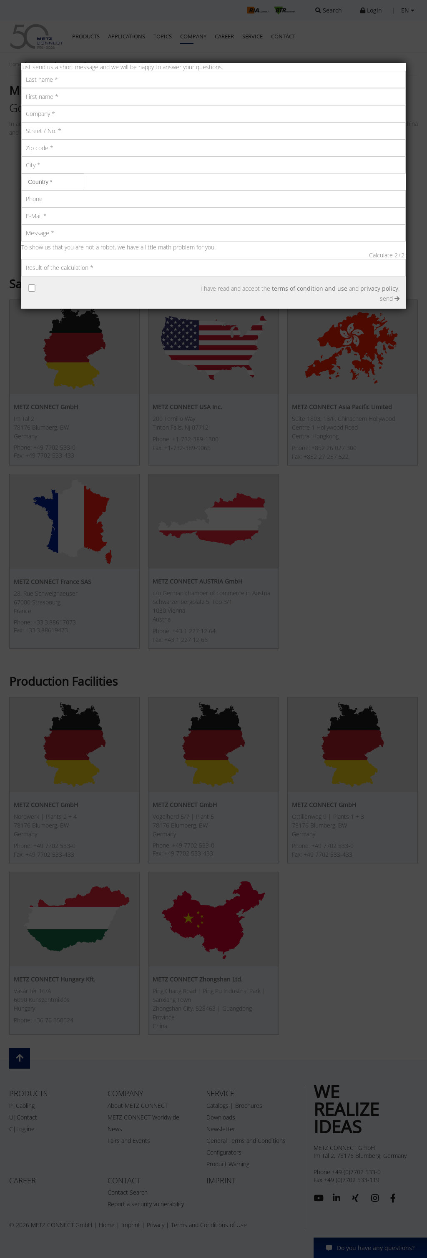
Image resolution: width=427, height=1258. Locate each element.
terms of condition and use (309, 288)
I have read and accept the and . (300, 288)
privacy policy (379, 288)
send (389, 298)
